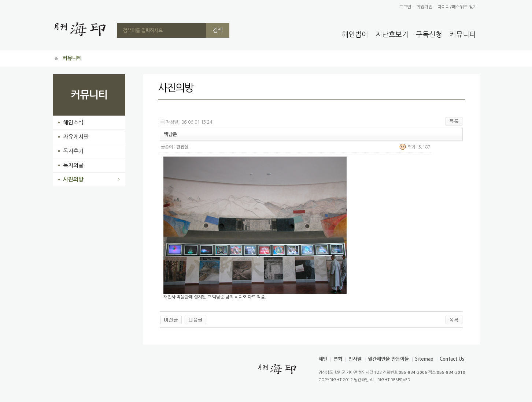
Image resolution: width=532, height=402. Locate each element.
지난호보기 (392, 34)
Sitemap (424, 359)
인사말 (355, 359)
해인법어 (355, 34)
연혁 (337, 359)
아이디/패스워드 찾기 (457, 7)
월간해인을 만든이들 (388, 359)
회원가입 (424, 7)
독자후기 (73, 151)
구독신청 (429, 34)
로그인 (405, 7)
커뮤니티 (463, 34)
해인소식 (73, 122)
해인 (322, 359)
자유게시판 (76, 136)
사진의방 (73, 179)
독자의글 (73, 165)
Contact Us (452, 359)
